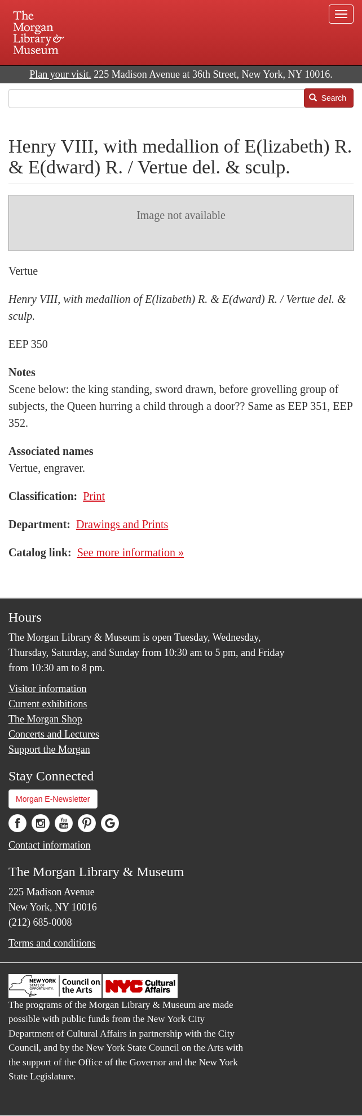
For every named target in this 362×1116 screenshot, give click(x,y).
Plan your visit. (60, 74)
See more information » (130, 552)
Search (327, 97)
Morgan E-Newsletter (53, 798)
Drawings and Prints (122, 524)
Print (94, 496)
